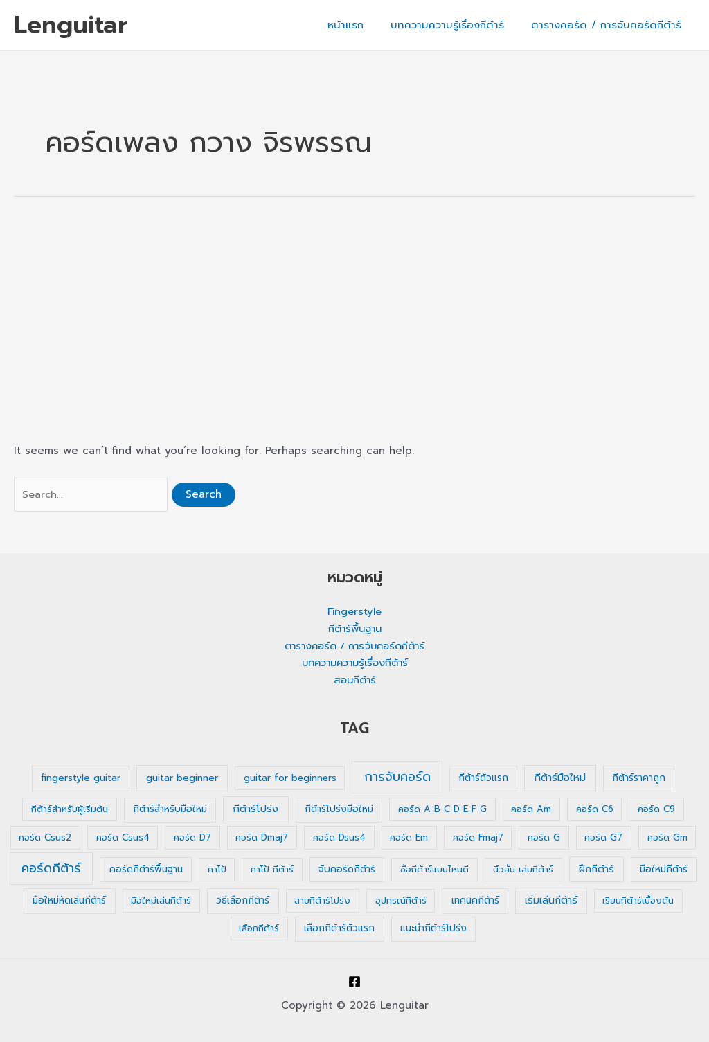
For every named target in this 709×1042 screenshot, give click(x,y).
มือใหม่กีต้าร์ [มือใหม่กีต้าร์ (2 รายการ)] (664, 870)
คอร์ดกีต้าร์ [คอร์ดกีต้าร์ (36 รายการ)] (51, 869)
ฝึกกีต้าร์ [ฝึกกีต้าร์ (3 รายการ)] (596, 870)
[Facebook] (354, 982)
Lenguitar (71, 24)
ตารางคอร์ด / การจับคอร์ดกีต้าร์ (610, 25)
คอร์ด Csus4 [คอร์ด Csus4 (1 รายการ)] (123, 838)
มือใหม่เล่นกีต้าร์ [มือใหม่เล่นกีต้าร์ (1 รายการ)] (161, 901)
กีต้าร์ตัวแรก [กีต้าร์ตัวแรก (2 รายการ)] (483, 778)
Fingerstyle (354, 612)
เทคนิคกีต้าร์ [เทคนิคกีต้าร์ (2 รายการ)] (475, 901)
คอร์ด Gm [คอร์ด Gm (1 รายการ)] (667, 838)
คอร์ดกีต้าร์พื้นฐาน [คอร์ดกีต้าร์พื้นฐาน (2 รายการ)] (146, 870)
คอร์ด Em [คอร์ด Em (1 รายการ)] (409, 838)
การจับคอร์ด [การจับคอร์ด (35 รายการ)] (397, 777)
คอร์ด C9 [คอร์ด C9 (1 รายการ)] (656, 809)
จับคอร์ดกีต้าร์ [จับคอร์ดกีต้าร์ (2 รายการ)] (346, 870)
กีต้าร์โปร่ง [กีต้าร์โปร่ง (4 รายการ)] (255, 809)
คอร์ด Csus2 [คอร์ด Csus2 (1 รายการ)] (45, 838)
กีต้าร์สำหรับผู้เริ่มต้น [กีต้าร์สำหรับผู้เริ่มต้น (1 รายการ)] (69, 809)
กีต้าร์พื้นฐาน (355, 629)
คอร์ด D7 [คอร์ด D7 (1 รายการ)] (192, 838)
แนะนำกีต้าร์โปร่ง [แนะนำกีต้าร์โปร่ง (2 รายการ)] (433, 929)
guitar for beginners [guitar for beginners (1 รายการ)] (290, 778)
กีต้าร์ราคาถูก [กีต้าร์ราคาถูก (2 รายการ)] (638, 778)
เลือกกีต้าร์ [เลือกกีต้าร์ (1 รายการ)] (259, 928)
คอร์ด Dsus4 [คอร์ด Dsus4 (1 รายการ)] (339, 838)
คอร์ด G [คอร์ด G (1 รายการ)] (544, 838)
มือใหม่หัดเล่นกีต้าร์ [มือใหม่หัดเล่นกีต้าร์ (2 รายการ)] (69, 901)
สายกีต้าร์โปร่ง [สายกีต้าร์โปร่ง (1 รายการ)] (322, 901)
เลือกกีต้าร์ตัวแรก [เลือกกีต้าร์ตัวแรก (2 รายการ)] (339, 929)
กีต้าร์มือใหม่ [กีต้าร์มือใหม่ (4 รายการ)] (560, 778)
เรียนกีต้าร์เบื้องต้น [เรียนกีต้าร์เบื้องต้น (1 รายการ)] (638, 901)
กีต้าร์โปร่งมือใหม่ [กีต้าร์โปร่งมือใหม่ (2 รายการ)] (339, 809)
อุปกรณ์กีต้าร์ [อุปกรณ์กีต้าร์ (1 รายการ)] (401, 901)
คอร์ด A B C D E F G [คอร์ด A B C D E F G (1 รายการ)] (442, 809)
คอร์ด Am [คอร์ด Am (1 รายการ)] (531, 809)
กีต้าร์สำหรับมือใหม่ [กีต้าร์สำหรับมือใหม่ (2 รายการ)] (170, 809)
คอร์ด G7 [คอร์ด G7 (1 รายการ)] (603, 838)
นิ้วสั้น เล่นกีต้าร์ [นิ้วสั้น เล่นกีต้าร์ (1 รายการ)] (523, 870)
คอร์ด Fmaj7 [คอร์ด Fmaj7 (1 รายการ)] (478, 838)
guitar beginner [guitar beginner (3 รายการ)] (182, 778)
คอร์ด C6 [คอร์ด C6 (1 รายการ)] (594, 809)
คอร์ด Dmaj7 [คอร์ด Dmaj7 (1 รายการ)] (261, 838)
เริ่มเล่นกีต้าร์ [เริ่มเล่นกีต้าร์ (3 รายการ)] (551, 901)
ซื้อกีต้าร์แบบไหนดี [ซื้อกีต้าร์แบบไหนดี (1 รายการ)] (434, 870)
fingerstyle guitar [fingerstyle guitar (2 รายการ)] (80, 778)
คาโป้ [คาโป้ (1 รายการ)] (217, 870)
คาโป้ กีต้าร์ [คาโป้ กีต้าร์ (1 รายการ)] (272, 870)
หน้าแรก (361, 25)
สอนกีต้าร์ (354, 680)
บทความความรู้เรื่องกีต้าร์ (457, 25)
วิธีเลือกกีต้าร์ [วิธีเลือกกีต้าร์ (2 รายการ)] (242, 901)
